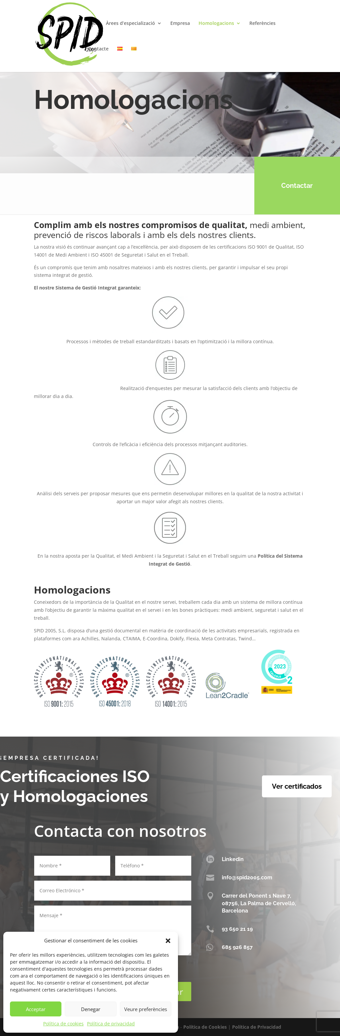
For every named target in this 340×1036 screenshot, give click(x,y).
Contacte (98, 49)
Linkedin (233, 859)
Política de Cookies (205, 1027)
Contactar (290, 186)
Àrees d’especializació (130, 23)
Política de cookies (63, 1023)
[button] (168, 940)
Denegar (90, 1009)
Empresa (180, 23)
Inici (92, 23)
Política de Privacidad (256, 1027)
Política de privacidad (111, 1023)
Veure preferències (145, 1009)
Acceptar (35, 1009)
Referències (262, 23)
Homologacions (216, 23)
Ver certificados (297, 786)
